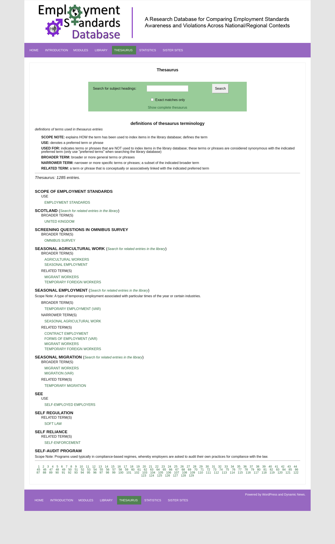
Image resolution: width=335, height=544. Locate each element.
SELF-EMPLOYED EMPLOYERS (69, 405)
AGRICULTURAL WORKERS (66, 259)
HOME (33, 50)
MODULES (80, 50)
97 (101, 472)
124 (151, 475)
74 (221, 469)
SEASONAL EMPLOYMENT (66, 264)
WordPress (269, 494)
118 (264, 472)
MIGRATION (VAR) (58, 373)
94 (82, 472)
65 (164, 469)
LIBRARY (101, 50)
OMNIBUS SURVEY (59, 240)
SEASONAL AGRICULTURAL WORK (72, 321)
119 (272, 472)
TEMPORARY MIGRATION (65, 386)
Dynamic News (294, 494)
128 (183, 475)
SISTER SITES (173, 50)
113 (224, 472)
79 (252, 469)
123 (143, 475)
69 (189, 469)
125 (159, 475)
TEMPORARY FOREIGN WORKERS (72, 282)
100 (120, 472)
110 (200, 472)
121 (287, 472)
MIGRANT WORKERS (61, 277)
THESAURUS (123, 50)
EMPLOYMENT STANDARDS (67, 202)
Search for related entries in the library (89, 211)
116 (248, 472)
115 (240, 472)
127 (175, 475)
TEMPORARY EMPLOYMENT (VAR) (72, 309)
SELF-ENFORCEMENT (62, 443)
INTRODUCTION (56, 50)
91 (63, 472)
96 (95, 472)
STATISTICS (147, 50)
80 (259, 469)
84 (284, 469)
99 (114, 472)
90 (57, 472)
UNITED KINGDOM (59, 221)
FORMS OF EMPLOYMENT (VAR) (70, 339)
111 (208, 472)
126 (167, 475)
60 (133, 469)
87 (38, 472)
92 (69, 472)
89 (51, 472)
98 (107, 472)
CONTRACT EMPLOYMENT (66, 333)
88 (44, 472)
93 (76, 472)
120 (280, 472)
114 (232, 472)
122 (296, 472)
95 (88, 472)
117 (256, 472)
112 (216, 472)
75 (227, 469)
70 (196, 469)
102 (136, 472)
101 (128, 472)
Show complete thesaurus (167, 107)
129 (191, 475)
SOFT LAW (53, 424)
